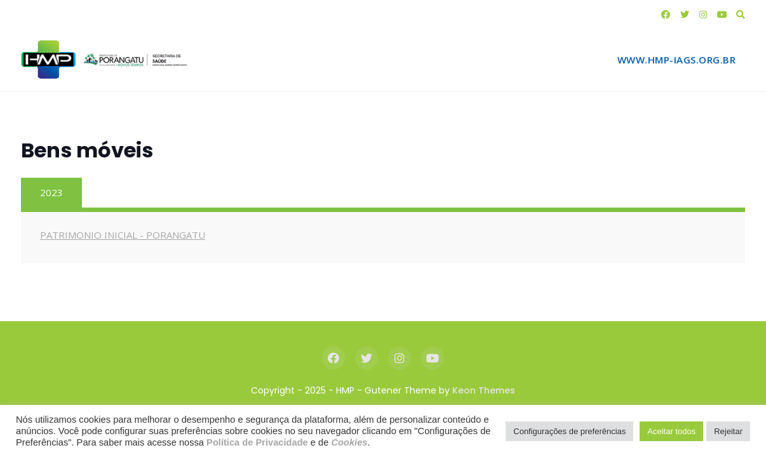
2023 (51, 192)
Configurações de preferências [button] (569, 431)
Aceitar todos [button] (671, 431)
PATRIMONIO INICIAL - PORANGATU (122, 234)
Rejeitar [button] (728, 431)
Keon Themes (483, 390)
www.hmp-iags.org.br (676, 59)
